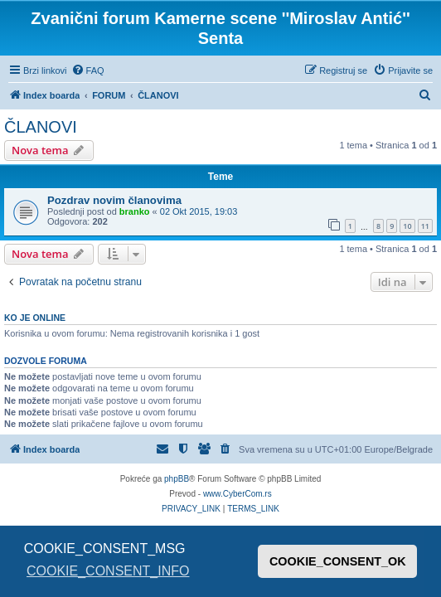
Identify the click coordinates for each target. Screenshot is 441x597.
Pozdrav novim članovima (114, 200)
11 (425, 226)
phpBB (176, 478)
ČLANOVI (40, 127)
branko (134, 211)
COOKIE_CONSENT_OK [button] (337, 561)
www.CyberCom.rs (237, 493)
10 (407, 226)
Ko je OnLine (34, 318)
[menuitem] (87, 70)
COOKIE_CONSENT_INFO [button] (108, 571)
